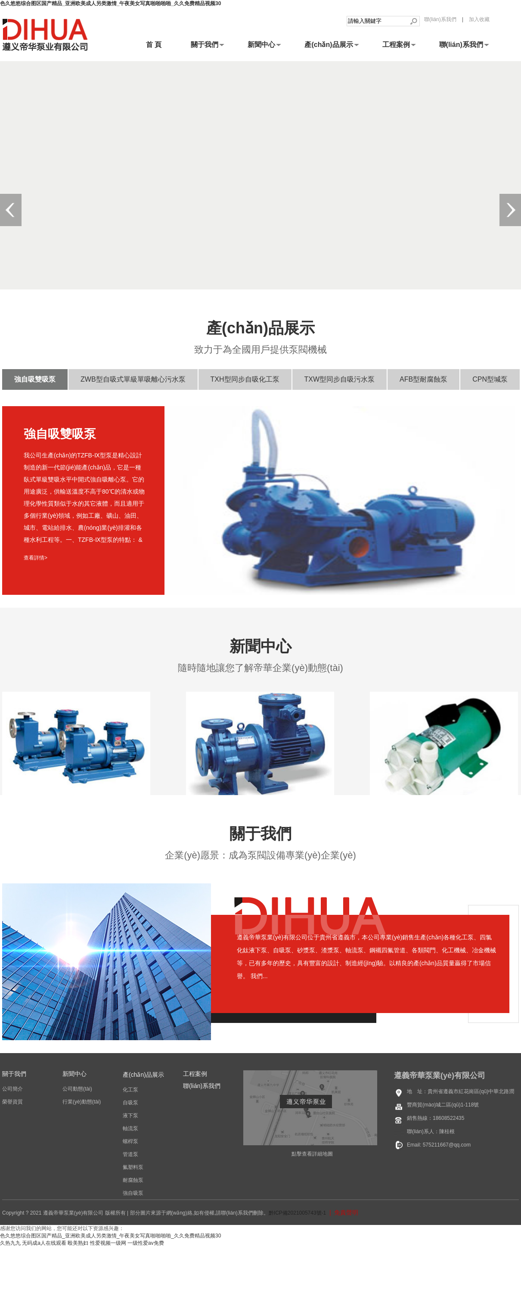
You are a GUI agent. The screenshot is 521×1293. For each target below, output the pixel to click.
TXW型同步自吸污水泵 (339, 379)
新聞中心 (261, 44)
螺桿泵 (130, 1141)
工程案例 (396, 44)
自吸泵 (130, 1103)
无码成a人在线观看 (44, 1243)
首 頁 (153, 44)
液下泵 (130, 1116)
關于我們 (204, 44)
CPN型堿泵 (490, 379)
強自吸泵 (133, 1193)
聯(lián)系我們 (440, 19)
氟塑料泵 (133, 1167)
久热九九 (10, 1243)
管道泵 (130, 1154)
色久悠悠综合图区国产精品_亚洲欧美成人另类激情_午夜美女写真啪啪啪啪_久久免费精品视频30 (110, 3)
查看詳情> (35, 558)
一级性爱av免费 (145, 1243)
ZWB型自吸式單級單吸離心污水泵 (133, 379)
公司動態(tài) (77, 1089)
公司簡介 (12, 1089)
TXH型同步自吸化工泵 (245, 379)
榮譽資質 (12, 1102)
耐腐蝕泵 (133, 1180)
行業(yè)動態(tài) (81, 1102)
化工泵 (130, 1090)
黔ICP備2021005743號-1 (297, 1213)
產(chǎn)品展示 (328, 44)
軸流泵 (130, 1128)
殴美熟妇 (78, 1243)
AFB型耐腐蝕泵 (423, 379)
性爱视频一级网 (108, 1243)
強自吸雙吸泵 (35, 379)
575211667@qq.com (447, 1145)
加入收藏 (479, 19)
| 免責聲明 (342, 1212)
